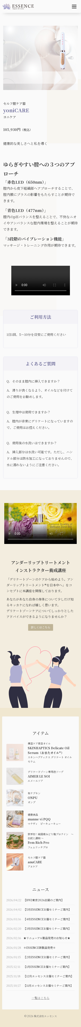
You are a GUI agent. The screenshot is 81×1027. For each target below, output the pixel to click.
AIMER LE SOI (39, 776)
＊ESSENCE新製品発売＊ (39, 948)
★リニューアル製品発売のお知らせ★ (46, 938)
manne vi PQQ (39, 819)
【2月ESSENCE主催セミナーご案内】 (47, 957)
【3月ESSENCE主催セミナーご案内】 (47, 928)
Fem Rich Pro (38, 842)
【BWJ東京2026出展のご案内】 (43, 900)
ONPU (33, 798)
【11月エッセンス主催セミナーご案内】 (48, 985)
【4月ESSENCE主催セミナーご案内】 (47, 919)
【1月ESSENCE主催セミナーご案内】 (47, 967)
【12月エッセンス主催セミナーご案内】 (48, 976)
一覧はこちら (40, 998)
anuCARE (35, 862)
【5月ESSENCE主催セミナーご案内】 (47, 909)
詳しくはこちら (40, 627)
